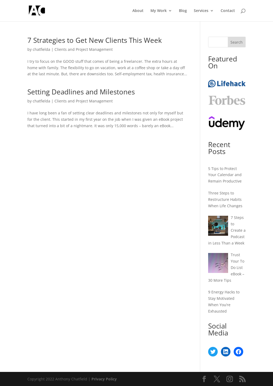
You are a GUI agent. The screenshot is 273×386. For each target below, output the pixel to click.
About (138, 11)
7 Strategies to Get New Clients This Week (94, 40)
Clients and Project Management (83, 49)
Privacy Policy (104, 378)
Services (201, 11)
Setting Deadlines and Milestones (81, 92)
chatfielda (41, 49)
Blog (183, 11)
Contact (228, 11)
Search (236, 42)
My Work (158, 11)
